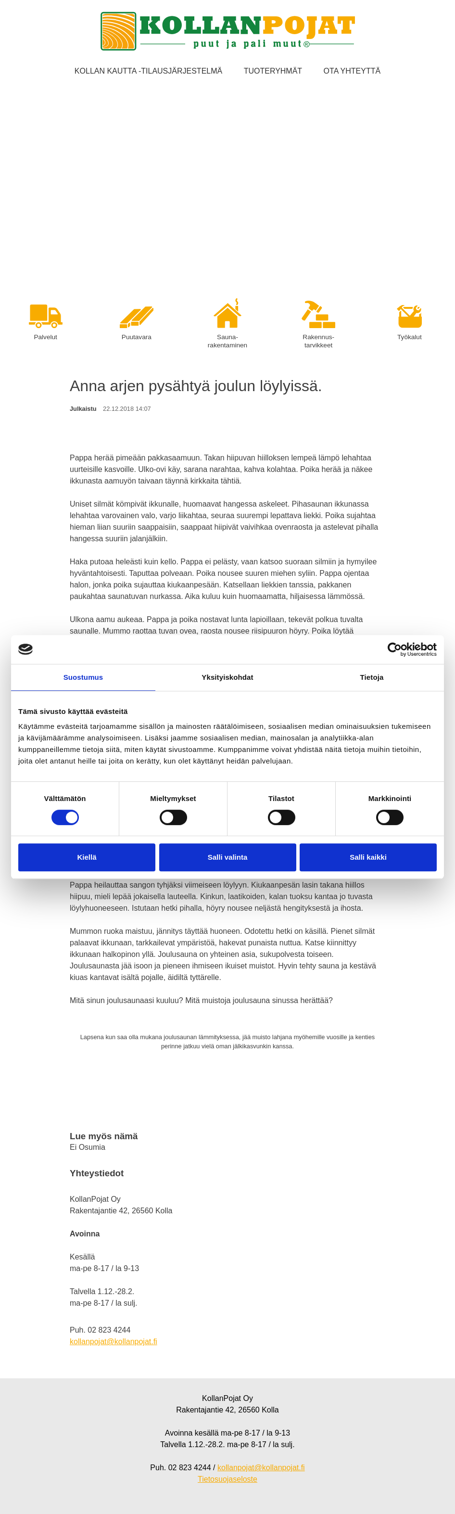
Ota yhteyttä (352, 71)
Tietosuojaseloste (227, 1479)
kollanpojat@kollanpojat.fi (113, 1341)
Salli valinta (228, 857)
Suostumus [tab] (83, 677)
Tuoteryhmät (273, 71)
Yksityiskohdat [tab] (227, 677)
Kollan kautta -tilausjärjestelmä (148, 71)
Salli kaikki (368, 857)
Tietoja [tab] (372, 677)
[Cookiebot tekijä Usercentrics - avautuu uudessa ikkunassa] (395, 649)
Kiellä (86, 857)
